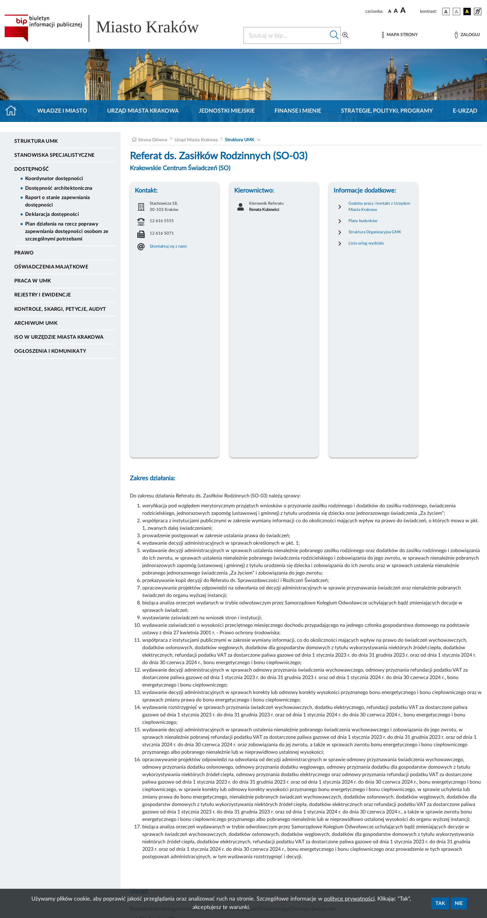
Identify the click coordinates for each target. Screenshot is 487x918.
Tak (440, 903)
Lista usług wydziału (366, 243)
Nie (459, 903)
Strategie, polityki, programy (387, 111)
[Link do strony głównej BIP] (110, 28)
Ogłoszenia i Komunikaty (50, 351)
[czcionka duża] (409, 10)
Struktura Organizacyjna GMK (374, 232)
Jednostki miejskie (227, 111)
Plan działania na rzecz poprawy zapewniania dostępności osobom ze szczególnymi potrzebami (67, 231)
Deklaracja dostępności (52, 214)
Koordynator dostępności (54, 178)
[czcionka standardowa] (390, 11)
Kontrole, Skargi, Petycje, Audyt (60, 309)
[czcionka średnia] (395, 11)
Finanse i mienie (298, 111)
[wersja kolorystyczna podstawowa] (446, 11)
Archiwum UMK (35, 323)
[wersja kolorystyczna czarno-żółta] (467, 11)
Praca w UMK (32, 280)
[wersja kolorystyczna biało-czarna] (456, 11)
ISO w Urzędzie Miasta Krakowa (58, 337)
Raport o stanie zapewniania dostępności (57, 201)
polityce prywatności (349, 899)
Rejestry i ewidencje (42, 294)
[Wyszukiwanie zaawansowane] (345, 35)
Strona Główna (152, 140)
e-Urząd (465, 111)
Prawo (24, 252)
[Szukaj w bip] (334, 35)
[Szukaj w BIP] (286, 35)
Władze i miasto (62, 111)
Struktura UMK (36, 141)
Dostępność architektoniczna (59, 188)
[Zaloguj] (467, 35)
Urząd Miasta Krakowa (143, 111)
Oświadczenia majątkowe (51, 266)
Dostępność (31, 169)
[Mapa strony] (400, 35)
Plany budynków (362, 221)
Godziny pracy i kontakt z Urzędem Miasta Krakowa (379, 206)
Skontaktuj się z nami (168, 246)
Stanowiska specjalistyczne (54, 155)
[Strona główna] (13, 111)
